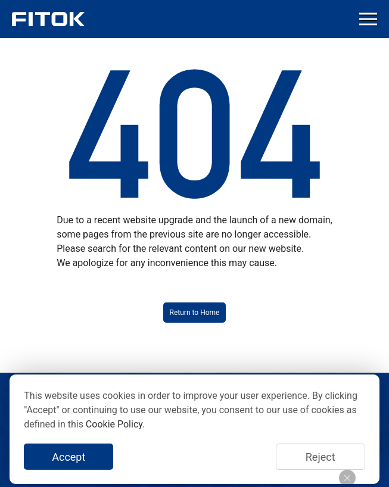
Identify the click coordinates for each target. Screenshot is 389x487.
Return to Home (195, 312)
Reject (320, 457)
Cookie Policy (114, 424)
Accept (68, 457)
